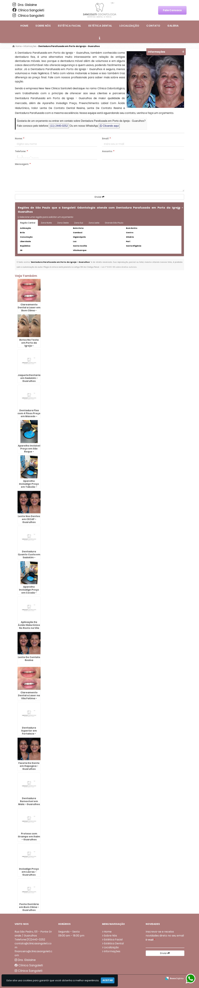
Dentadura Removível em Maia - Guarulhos (29, 801)
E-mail (150, 939)
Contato (153, 26)
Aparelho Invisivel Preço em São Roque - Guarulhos (29, 450)
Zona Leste (94, 222)
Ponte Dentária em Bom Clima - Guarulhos (29, 907)
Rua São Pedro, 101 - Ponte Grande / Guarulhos (33, 933)
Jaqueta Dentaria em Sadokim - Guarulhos (29, 378)
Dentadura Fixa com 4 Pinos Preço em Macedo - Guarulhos (29, 415)
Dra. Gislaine (24, 4)
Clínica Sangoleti (28, 10)
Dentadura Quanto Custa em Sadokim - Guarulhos (29, 556)
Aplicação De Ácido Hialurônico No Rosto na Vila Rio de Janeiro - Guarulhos (29, 628)
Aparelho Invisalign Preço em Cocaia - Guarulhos (29, 591)
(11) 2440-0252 (59, 125)
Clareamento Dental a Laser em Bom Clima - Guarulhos (29, 309)
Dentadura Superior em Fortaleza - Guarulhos (29, 732)
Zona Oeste (63, 222)
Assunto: (108, 151)
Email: (106, 138)
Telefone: (21, 151)
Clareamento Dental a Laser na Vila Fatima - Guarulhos (29, 697)
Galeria (172, 26)
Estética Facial (69, 26)
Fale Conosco (172, 10)
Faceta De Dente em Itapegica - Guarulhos (29, 766)
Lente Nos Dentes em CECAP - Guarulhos (29, 519)
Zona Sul (78, 222)
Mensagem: (23, 164)
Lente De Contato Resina (29, 659)
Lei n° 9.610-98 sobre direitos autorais (119, 267)
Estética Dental (100, 26)
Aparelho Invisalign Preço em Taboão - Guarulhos (29, 485)
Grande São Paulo (114, 222)
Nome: (19, 138)
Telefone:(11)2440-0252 (30, 939)
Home (24, 26)
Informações (112, 951)
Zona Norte (46, 222)
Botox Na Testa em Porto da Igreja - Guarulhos (29, 344)
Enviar (99, 197)
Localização (129, 26)
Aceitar (108, 980)
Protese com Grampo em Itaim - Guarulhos (29, 836)
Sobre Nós (43, 26)
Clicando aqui (109, 125)
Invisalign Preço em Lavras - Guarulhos (29, 871)
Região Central (27, 222)
